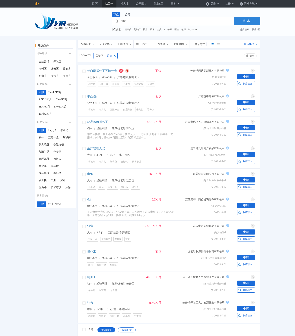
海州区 (43, 68)
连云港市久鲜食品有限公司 (209, 226)
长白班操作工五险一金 (102, 70)
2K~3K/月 (61, 99)
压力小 (43, 187)
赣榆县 (67, 68)
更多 (175, 3)
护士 (145, 29)
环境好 (52, 130)
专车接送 (44, 173)
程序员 (128, 29)
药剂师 (137, 29)
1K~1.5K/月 (54, 92)
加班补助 (44, 151)
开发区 (57, 61)
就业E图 (158, 3)
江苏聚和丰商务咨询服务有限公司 (205, 199)
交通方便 (58, 144)
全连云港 (44, 61)
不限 (41, 92)
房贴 (62, 180)
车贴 (53, 180)
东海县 (43, 75)
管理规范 (44, 158)
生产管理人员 (96, 148)
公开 (169, 29)
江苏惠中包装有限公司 (211, 96)
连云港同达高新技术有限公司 (207, 70)
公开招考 (141, 3)
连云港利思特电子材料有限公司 (206, 251)
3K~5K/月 (44, 106)
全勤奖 (43, 166)
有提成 (57, 158)
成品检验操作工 (97, 121)
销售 (152, 29)
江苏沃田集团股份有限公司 (209, 174)
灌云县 (55, 75)
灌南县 (67, 75)
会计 (90, 199)
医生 (176, 29)
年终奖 (64, 130)
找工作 (109, 3)
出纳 (90, 174)
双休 (41, 137)
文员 (159, 29)
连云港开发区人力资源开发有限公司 (203, 277)
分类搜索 (244, 29)
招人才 (124, 3)
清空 (251, 55)
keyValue (192, 29)
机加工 (91, 277)
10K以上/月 (45, 113)
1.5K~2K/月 (45, 99)
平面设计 (93, 96)
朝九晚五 (44, 144)
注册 (229, 3)
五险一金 (53, 137)
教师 (183, 29)
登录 (212, 3)
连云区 (55, 68)
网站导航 (249, 3)
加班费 (67, 137)
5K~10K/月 (60, 106)
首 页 (95, 3)
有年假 (55, 166)
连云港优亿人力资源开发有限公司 (205, 121)
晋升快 (43, 180)
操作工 (91, 251)
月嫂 (104, 55)
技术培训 (56, 187)
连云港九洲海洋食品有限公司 (207, 148)
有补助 (57, 173)
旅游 (68, 187)
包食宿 (57, 151)
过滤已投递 (54, 204)
